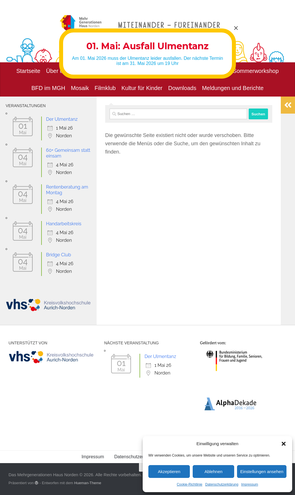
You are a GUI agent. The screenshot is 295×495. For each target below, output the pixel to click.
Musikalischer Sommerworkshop (238, 71)
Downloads (182, 88)
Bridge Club (58, 254)
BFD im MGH (48, 88)
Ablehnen (213, 471)
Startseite (28, 71)
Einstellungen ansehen (261, 471)
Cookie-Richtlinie (189, 484)
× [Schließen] (235, 28)
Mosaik (80, 88)
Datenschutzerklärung (221, 484)
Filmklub (105, 88)
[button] (283, 444)
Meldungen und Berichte (233, 88)
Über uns (57, 71)
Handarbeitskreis (63, 223)
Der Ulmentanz (62, 119)
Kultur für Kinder (142, 88)
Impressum (249, 484)
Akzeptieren (169, 471)
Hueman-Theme (87, 483)
